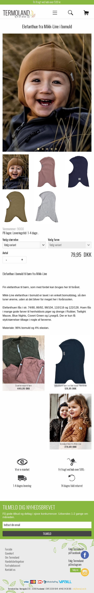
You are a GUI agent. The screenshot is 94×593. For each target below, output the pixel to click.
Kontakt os (10, 570)
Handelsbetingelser (14, 561)
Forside (8, 549)
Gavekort (9, 553)
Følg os (75, 569)
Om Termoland (12, 557)
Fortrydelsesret (12, 566)
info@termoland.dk (79, 588)
